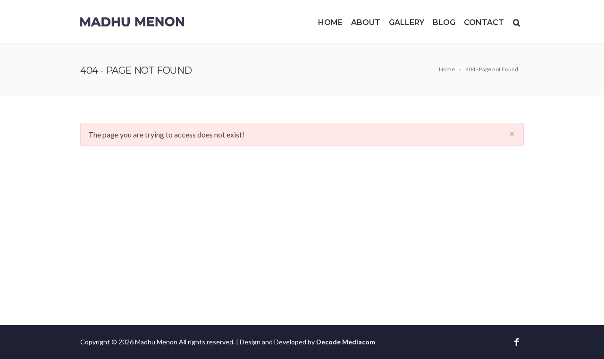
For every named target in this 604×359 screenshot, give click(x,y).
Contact (484, 22)
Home (330, 22)
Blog (444, 22)
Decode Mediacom (345, 342)
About (365, 22)
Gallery (406, 22)
